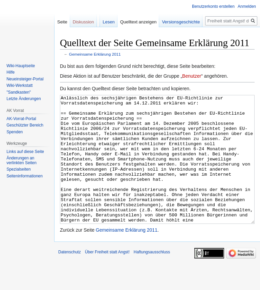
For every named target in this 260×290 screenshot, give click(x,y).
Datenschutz (69, 277)
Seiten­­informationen (24, 176)
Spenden (14, 132)
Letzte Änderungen (23, 98)
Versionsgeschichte (181, 21)
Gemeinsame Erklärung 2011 (95, 54)
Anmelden (247, 6)
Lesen (108, 21)
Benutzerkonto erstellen (213, 6)
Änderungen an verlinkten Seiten (21, 160)
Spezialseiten (18, 169)
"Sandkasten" (18, 92)
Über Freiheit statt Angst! (107, 277)
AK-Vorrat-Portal (21, 118)
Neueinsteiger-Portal (24, 79)
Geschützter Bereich (24, 125)
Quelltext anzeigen (138, 21)
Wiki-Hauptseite (20, 65)
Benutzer (191, 76)
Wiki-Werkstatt (19, 85)
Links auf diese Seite (25, 151)
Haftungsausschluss (152, 277)
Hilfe (10, 72)
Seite (62, 21)
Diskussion (83, 21)
